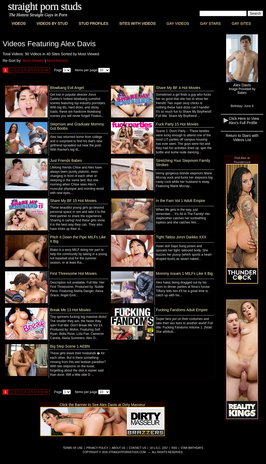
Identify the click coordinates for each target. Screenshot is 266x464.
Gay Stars (210, 23)
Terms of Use (73, 447)
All (46, 70)
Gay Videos (178, 23)
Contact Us (137, 447)
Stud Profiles (93, 23)
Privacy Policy (97, 447)
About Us (118, 447)
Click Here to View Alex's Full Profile (244, 120)
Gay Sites (241, 23)
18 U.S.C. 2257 (159, 447)
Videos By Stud (52, 23)
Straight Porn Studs (45, 6)
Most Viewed (33, 60)
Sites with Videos (137, 23)
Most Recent (57, 60)
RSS (174, 447)
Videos (19, 23)
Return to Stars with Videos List (242, 137)
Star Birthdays (192, 447)
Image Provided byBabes (242, 91)
